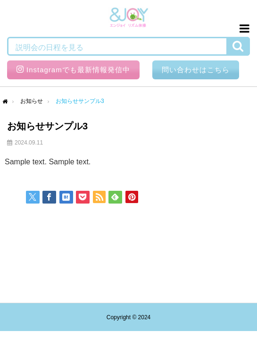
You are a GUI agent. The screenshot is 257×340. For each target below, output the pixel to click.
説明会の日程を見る (49, 47)
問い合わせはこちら (196, 70)
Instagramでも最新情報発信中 (73, 70)
